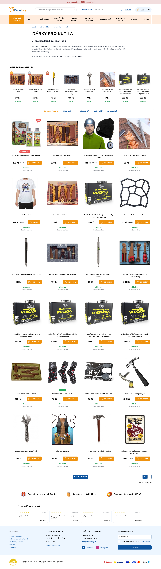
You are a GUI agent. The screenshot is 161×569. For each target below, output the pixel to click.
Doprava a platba (15, 536)
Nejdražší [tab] (97, 111)
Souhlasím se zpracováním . (136, 541)
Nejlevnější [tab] (83, 111)
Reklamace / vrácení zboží (18, 539)
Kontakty (12, 547)
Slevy (146, 19)
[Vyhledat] (75, 9)
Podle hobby (57, 27)
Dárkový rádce (44, 27)
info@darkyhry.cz (89, 542)
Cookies (12, 545)
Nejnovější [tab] (68, 111)
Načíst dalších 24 (80, 477)
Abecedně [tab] (112, 111)
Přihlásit (135, 547)
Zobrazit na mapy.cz (53, 545)
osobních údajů (145, 541)
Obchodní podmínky (16, 542)
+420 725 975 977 (87, 10)
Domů (34, 27)
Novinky (134, 19)
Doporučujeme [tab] (51, 111)
